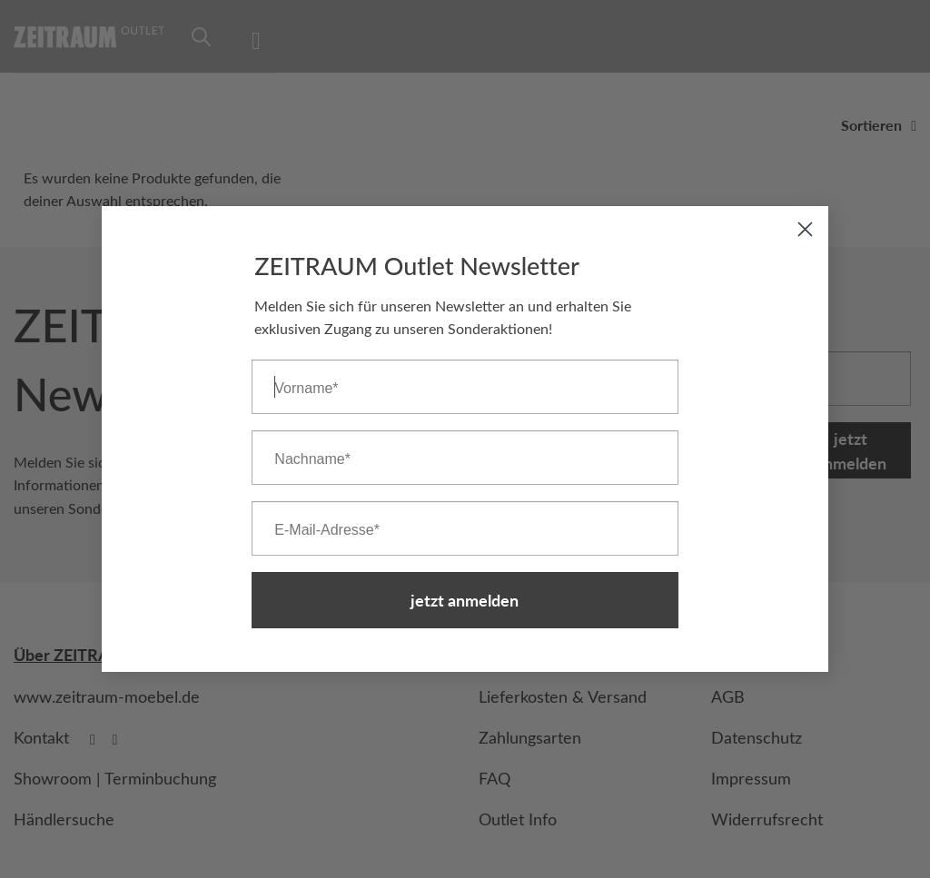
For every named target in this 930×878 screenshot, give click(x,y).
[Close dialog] (805, 231)
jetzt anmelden (465, 601)
